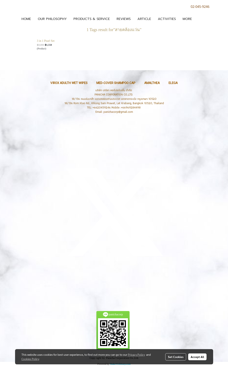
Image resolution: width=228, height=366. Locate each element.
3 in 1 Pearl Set (46, 40)
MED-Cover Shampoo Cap (115, 83)
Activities (167, 18)
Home (26, 18)
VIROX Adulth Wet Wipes (68, 83)
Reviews (124, 18)
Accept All (197, 357)
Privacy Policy (136, 354)
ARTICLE (144, 18)
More (187, 18)
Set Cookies (175, 357)
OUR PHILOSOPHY (52, 18)
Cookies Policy (30, 359)
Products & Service (91, 18)
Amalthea (152, 83)
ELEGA (173, 83)
